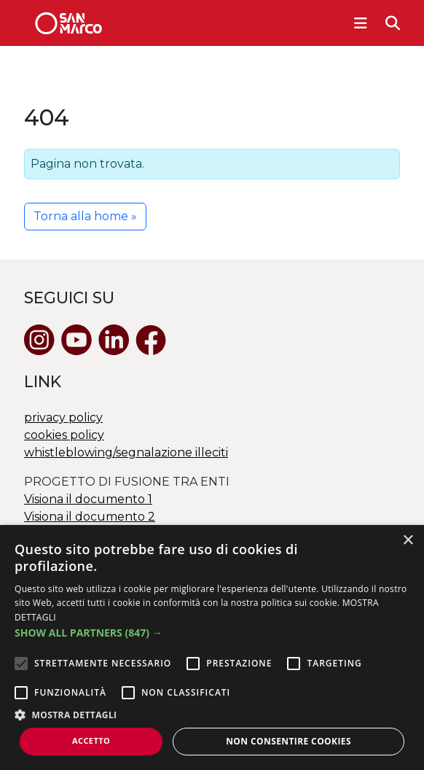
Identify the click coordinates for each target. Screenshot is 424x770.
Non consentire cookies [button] (288, 741)
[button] (212, 632)
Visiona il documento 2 (89, 517)
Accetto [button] (91, 740)
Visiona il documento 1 (88, 499)
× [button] (407, 540)
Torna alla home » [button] (85, 216)
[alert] (212, 647)
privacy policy (63, 417)
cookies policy (64, 435)
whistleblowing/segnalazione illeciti (126, 452)
